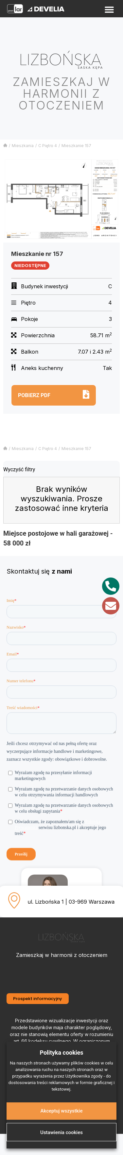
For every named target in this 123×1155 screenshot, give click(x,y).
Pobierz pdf (34, 395)
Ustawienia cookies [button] (61, 1132)
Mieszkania (23, 145)
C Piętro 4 (47, 145)
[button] (109, 9)
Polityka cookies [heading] (61, 1052)
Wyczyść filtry (19, 469)
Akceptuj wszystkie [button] (62, 1111)
